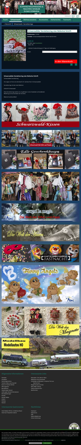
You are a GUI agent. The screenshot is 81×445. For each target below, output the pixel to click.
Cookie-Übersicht (57, 440)
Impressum (22, 440)
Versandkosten (38, 43)
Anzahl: (29, 52)
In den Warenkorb (64, 61)
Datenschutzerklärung (19, 438)
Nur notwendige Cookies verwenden (35, 443)
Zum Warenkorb (77, 15)
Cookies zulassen (47, 443)
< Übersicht (7, 24)
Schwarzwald (18, 24)
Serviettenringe (28, 24)
